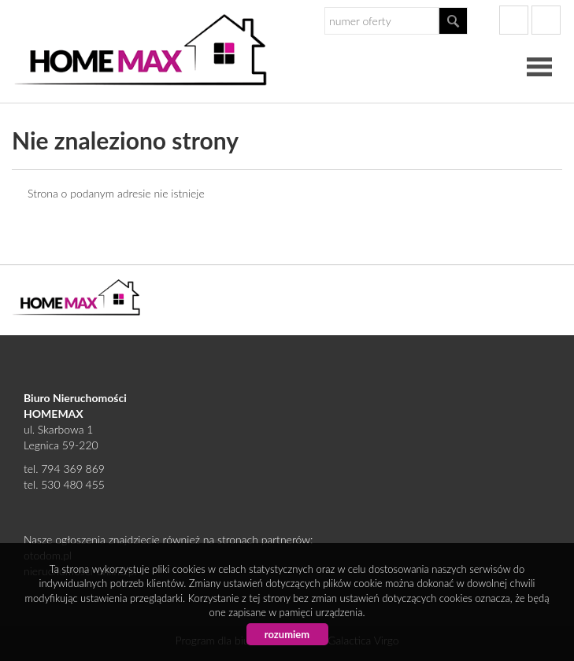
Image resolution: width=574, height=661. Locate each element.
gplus (546, 20)
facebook (513, 20)
